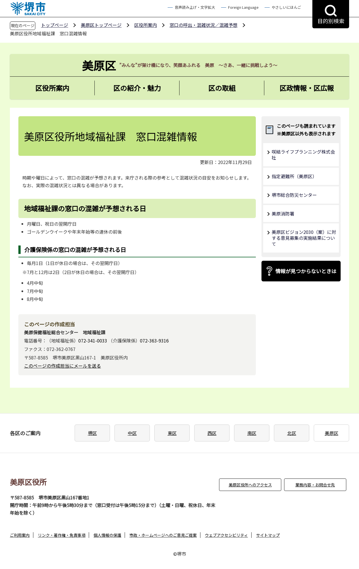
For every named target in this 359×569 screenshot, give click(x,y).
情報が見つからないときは (305, 271)
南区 (251, 433)
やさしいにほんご (286, 7)
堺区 (92, 433)
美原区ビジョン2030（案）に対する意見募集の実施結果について (304, 238)
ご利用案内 (20, 535)
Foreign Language (243, 7)
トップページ (54, 24)
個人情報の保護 (107, 535)
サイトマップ (268, 535)
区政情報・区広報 (307, 88)
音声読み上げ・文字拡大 (195, 7)
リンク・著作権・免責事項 (61, 535)
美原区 (331, 433)
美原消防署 (283, 213)
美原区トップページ (101, 24)
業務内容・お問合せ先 (315, 485)
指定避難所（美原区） (294, 176)
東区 (172, 433)
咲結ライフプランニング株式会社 (303, 154)
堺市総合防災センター (294, 194)
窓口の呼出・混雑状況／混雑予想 (203, 24)
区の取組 (221, 88)
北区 (291, 433)
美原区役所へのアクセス (250, 485)
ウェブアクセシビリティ (226, 535)
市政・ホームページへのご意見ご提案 (163, 535)
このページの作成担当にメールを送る (62, 365)
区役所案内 (145, 24)
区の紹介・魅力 (137, 88)
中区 (132, 433)
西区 (212, 433)
